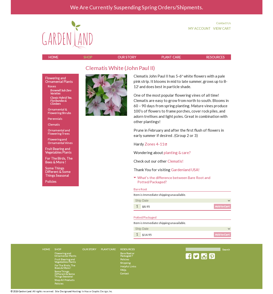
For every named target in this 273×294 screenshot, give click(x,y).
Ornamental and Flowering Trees (59, 132)
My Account (199, 28)
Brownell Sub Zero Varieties (60, 92)
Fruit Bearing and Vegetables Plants (58, 150)
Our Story (127, 57)
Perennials (55, 118)
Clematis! (175, 161)
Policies (50, 181)
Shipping (125, 262)
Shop (88, 57)
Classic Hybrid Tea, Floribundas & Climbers (61, 100)
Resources (215, 57)
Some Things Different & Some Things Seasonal (57, 171)
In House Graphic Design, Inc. (97, 291)
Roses (52, 86)
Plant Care (171, 57)
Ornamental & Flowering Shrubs (59, 111)
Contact (124, 273)
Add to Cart (222, 206)
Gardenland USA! (185, 169)
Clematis (54, 124)
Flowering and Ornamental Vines (60, 141)
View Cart (222, 28)
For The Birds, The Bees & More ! (58, 160)
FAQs (123, 269)
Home (53, 57)
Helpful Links (128, 266)
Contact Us (223, 23)
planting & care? (177, 152)
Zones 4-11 (154, 144)
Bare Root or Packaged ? (127, 254)
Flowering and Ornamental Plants (59, 80)
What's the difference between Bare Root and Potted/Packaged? (173, 180)
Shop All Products (64, 279)
